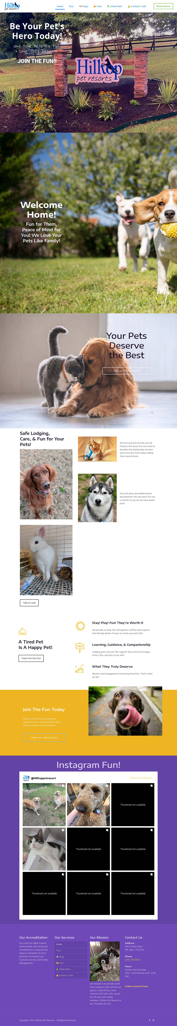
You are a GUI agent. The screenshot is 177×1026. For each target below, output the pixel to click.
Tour (58, 950)
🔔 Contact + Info (64, 975)
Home (59, 944)
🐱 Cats (60, 963)
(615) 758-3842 (132, 960)
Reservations (163, 6)
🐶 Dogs (60, 957)
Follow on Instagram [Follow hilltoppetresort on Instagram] (141, 777)
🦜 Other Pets (63, 969)
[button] (44, 804)
